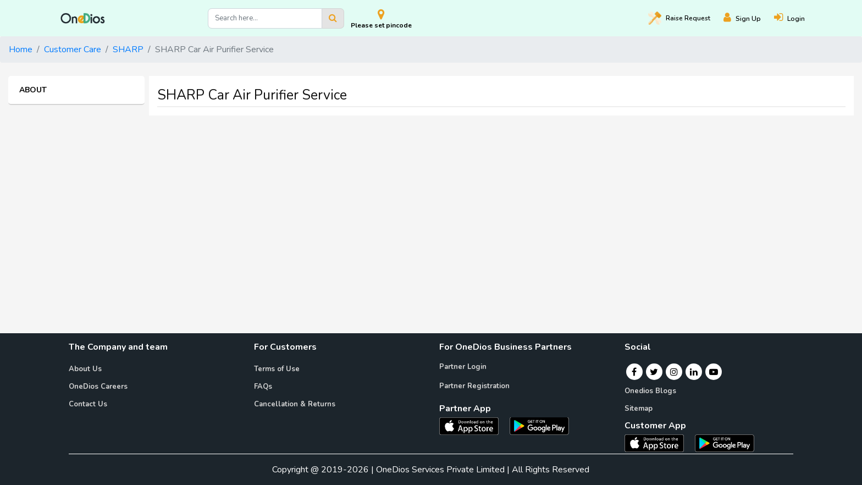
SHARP (128, 49)
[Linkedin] (694, 371)
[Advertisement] (431, 201)
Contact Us (88, 404)
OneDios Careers (98, 387)
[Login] (796, 18)
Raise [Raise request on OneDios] (679, 18)
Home (20, 49)
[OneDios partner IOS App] (473, 425)
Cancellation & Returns (294, 404)
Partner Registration (474, 386)
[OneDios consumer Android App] (724, 443)
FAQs (263, 387)
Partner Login (463, 367)
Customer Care (72, 49)
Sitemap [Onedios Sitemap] (639, 409)
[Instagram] (674, 371)
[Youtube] (713, 371)
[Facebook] (634, 371)
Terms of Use (277, 369)
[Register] (748, 18)
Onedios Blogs (650, 391)
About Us (85, 369)
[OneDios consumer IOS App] (659, 443)
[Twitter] (654, 371)
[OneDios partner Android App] (539, 425)
